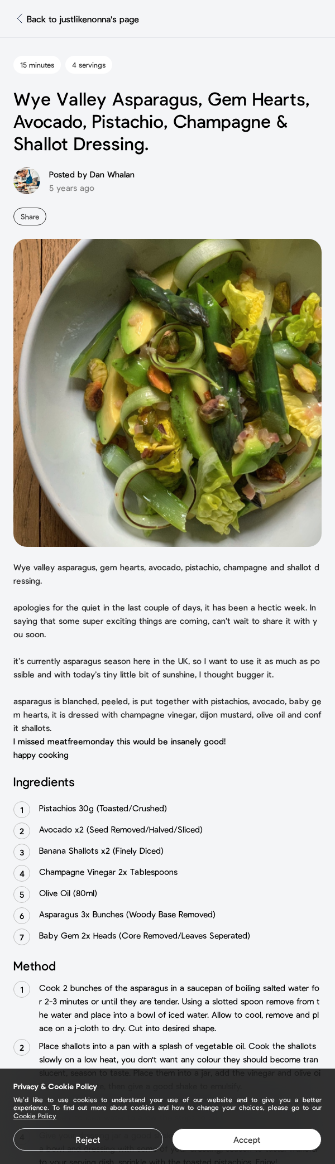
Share (30, 216)
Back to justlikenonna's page (83, 18)
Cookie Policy (34, 1115)
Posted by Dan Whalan (92, 174)
